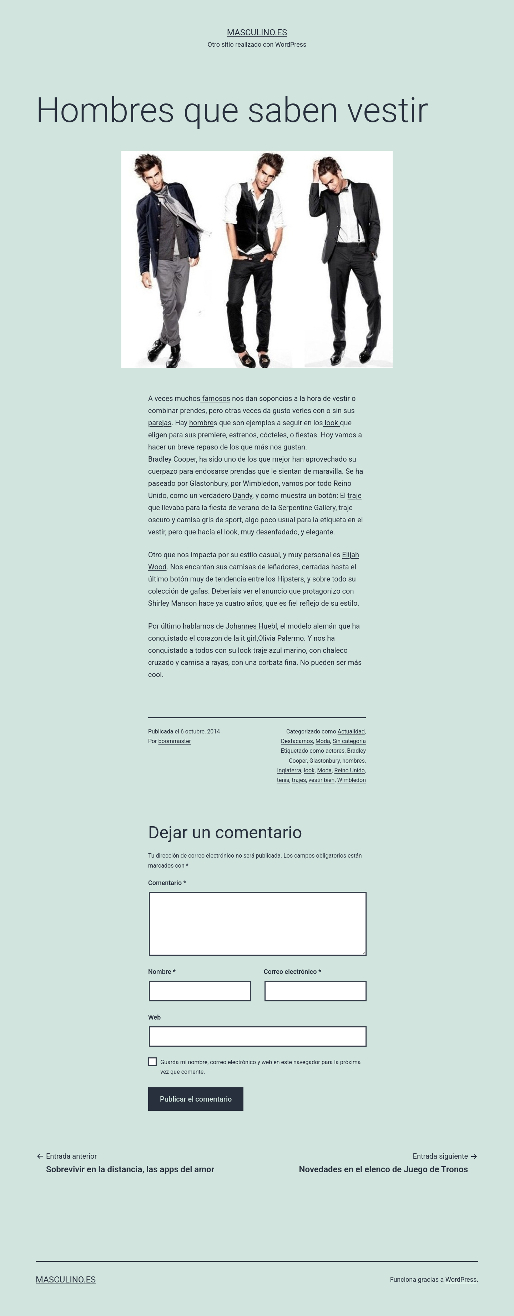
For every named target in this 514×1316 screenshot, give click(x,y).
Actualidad (351, 731)
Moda (323, 741)
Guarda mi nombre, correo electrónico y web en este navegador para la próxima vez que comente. (260, 1067)
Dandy (242, 495)
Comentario (167, 882)
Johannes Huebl (251, 626)
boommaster (174, 741)
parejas (159, 422)
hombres (353, 760)
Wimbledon (351, 780)
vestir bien (321, 780)
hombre (201, 422)
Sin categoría (349, 741)
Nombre (162, 971)
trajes (299, 780)
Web (154, 1017)
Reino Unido (349, 770)
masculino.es (257, 32)
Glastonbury (324, 760)
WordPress (461, 1279)
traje (355, 495)
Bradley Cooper (172, 459)
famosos (215, 398)
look (331, 422)
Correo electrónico (292, 971)
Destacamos (297, 741)
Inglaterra (289, 770)
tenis (283, 780)
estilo (349, 603)
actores (335, 750)
